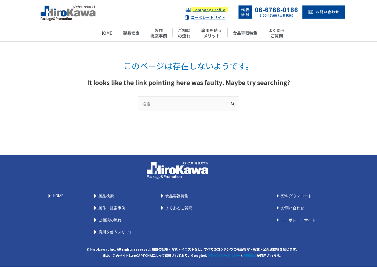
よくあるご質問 (276, 33)
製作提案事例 (159, 33)
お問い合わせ (292, 208)
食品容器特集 (245, 33)
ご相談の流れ (184, 33)
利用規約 (250, 255)
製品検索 (131, 33)
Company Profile (208, 9)
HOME (106, 33)
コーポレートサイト (208, 17)
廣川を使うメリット (211, 33)
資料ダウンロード (296, 196)
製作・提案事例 (111, 208)
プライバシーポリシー (223, 255)
